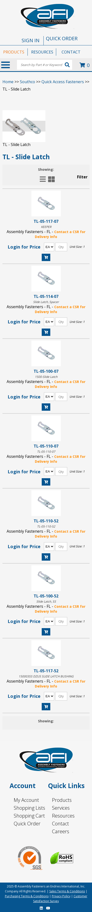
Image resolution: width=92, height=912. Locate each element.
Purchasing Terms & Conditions (27, 896)
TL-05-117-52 (46, 670)
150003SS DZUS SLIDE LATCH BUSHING (46, 676)
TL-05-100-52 (46, 595)
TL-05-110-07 (46, 446)
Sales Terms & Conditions (67, 891)
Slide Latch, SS (46, 601)
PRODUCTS (13, 52)
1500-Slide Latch (46, 377)
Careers (60, 831)
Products (62, 800)
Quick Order (27, 823)
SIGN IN (30, 40)
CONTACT (71, 52)
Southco (27, 81)
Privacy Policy (61, 896)
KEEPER (46, 227)
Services (61, 808)
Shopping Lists (29, 808)
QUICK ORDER (62, 38)
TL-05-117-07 (46, 221)
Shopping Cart (29, 815)
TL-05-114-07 (46, 296)
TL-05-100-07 (46, 371)
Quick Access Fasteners (62, 81)
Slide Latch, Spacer (46, 302)
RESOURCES (42, 52)
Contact (60, 823)
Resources (63, 815)
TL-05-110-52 (46, 520)
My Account (26, 800)
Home (7, 81)
